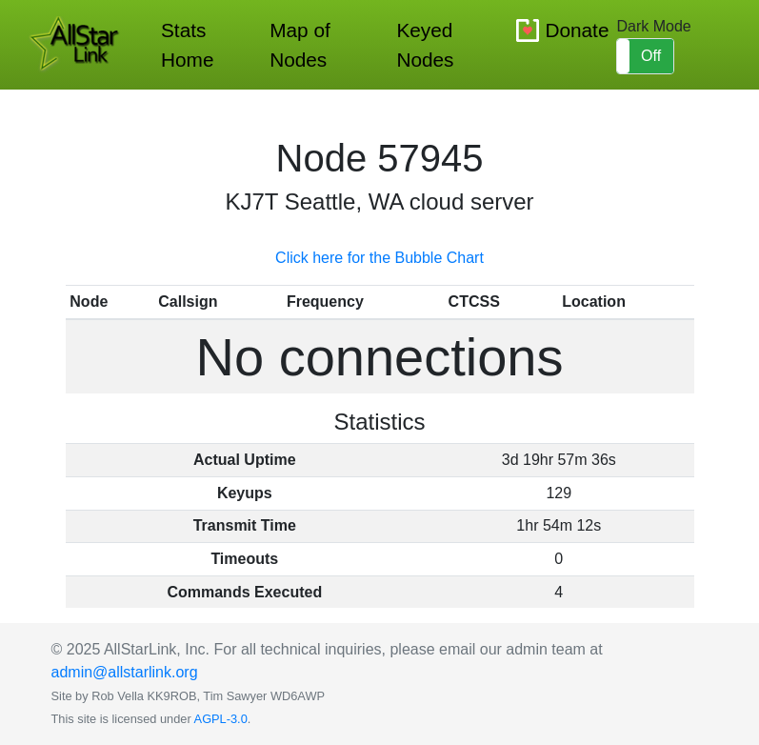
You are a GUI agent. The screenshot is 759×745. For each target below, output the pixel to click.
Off (651, 56)
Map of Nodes (300, 44)
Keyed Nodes (424, 44)
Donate (577, 30)
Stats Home (187, 44)
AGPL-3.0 (221, 719)
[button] (644, 56)
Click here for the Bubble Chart (379, 258)
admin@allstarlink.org (124, 672)
